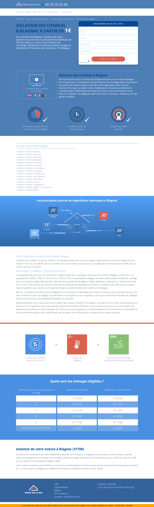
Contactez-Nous (66, 12)
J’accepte (129, 505)
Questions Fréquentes (51, 12)
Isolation (28, 151)
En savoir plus (120, 505)
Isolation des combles (23, 12)
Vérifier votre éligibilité (108, 59)
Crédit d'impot (37, 12)
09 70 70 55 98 (55, 4)
